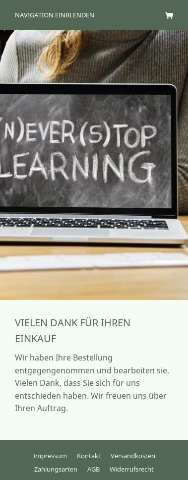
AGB (93, 469)
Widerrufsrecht (132, 469)
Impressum (50, 455)
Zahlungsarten (55, 469)
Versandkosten (133, 455)
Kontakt (89, 455)
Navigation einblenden (54, 14)
